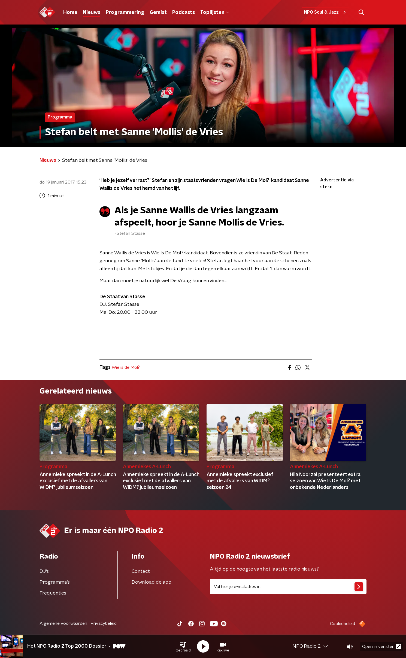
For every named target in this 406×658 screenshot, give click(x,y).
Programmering (125, 12)
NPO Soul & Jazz (325, 12)
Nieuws (91, 12)
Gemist (158, 12)
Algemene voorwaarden (63, 623)
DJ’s (44, 571)
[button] (183, 646)
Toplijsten (214, 12)
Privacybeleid (103, 623)
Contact (141, 571)
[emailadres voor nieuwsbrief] (288, 586)
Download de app (151, 582)
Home (70, 12)
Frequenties (53, 593)
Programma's (55, 582)
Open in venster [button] (381, 646)
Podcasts (183, 12)
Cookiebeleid (342, 624)
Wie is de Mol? (126, 367)
